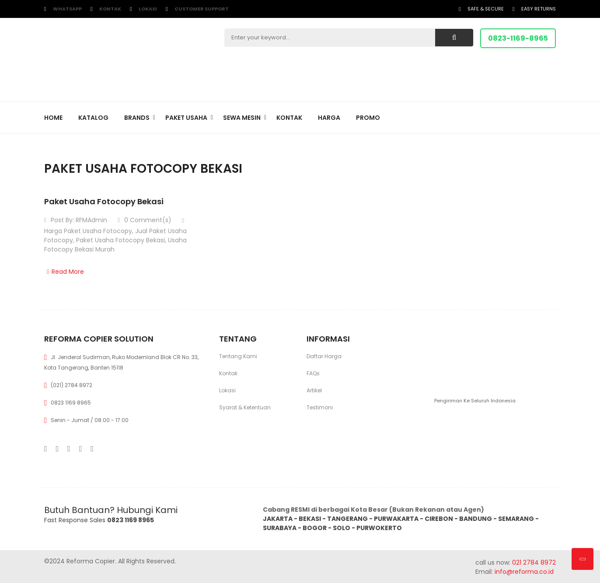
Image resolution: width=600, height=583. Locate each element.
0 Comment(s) (144, 220)
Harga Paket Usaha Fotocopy (88, 231)
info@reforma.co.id (523, 571)
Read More (64, 271)
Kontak (110, 8)
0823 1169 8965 (71, 402)
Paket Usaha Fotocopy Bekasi (104, 201)
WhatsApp (67, 8)
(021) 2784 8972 (71, 385)
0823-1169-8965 (518, 38)
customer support (201, 8)
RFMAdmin (91, 220)
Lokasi (148, 8)
